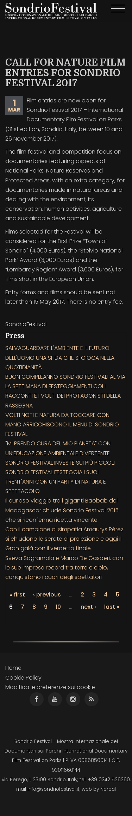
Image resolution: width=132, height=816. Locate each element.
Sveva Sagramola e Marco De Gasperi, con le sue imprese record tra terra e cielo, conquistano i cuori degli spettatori (64, 567)
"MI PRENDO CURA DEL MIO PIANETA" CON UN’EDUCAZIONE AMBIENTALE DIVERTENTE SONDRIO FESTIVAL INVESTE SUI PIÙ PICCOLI (60, 452)
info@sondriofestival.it (53, 789)
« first (17, 595)
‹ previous (47, 595)
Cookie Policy (23, 678)
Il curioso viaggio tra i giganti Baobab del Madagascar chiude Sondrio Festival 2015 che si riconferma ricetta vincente (62, 510)
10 (58, 607)
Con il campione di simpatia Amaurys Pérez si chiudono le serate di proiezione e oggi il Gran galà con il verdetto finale (64, 538)
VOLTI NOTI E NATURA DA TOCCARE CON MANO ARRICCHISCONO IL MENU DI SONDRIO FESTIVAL (62, 424)
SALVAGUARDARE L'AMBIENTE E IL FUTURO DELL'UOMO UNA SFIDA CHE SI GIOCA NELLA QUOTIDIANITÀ (59, 357)
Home (13, 668)
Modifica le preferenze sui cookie (50, 687)
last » (111, 607)
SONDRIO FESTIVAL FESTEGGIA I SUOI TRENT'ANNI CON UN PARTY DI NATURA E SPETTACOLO (55, 481)
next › (88, 607)
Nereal (108, 789)
